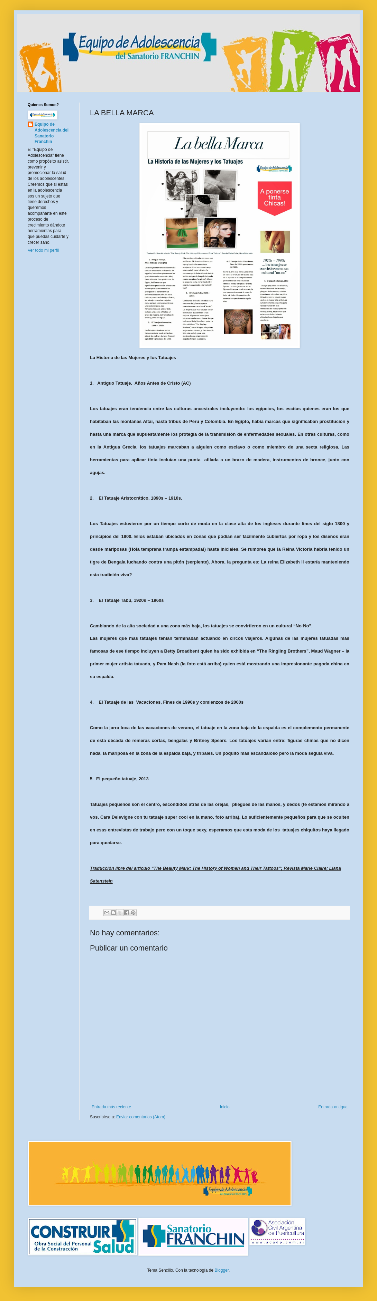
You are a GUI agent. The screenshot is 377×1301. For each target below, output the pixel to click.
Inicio (225, 1107)
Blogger (221, 1270)
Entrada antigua (333, 1107)
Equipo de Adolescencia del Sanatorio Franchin (51, 133)
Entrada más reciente (111, 1107)
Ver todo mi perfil (43, 250)
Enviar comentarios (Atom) (140, 1117)
